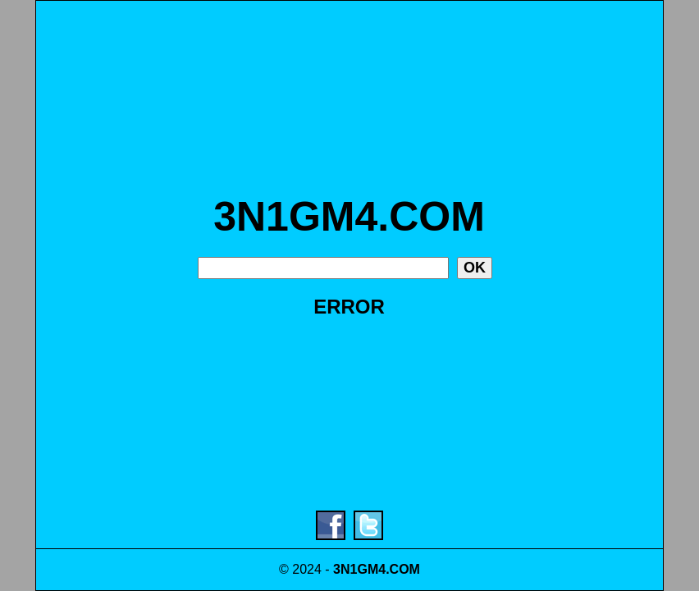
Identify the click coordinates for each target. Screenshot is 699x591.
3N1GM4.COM (349, 217)
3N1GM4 (359, 569)
